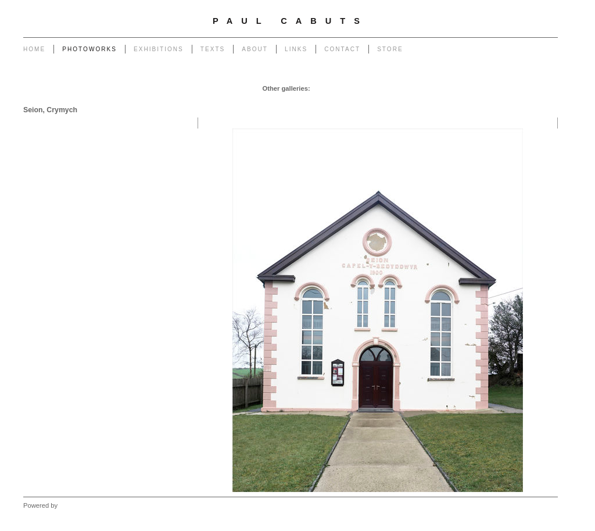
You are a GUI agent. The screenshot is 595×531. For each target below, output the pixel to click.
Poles (402, 88)
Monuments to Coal (239, 100)
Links (296, 49)
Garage (324, 88)
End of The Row (530, 88)
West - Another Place (523, 111)
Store (390, 49)
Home (34, 49)
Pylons (377, 88)
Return (338, 100)
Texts (212, 49)
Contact (342, 49)
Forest (448, 100)
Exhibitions (159, 49)
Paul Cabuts (290, 21)
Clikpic (68, 505)
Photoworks (89, 49)
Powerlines (433, 88)
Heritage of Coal (379, 100)
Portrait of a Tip (298, 100)
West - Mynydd (532, 100)
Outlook (421, 100)
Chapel (350, 88)
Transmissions (478, 88)
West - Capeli (484, 100)
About (255, 49)
